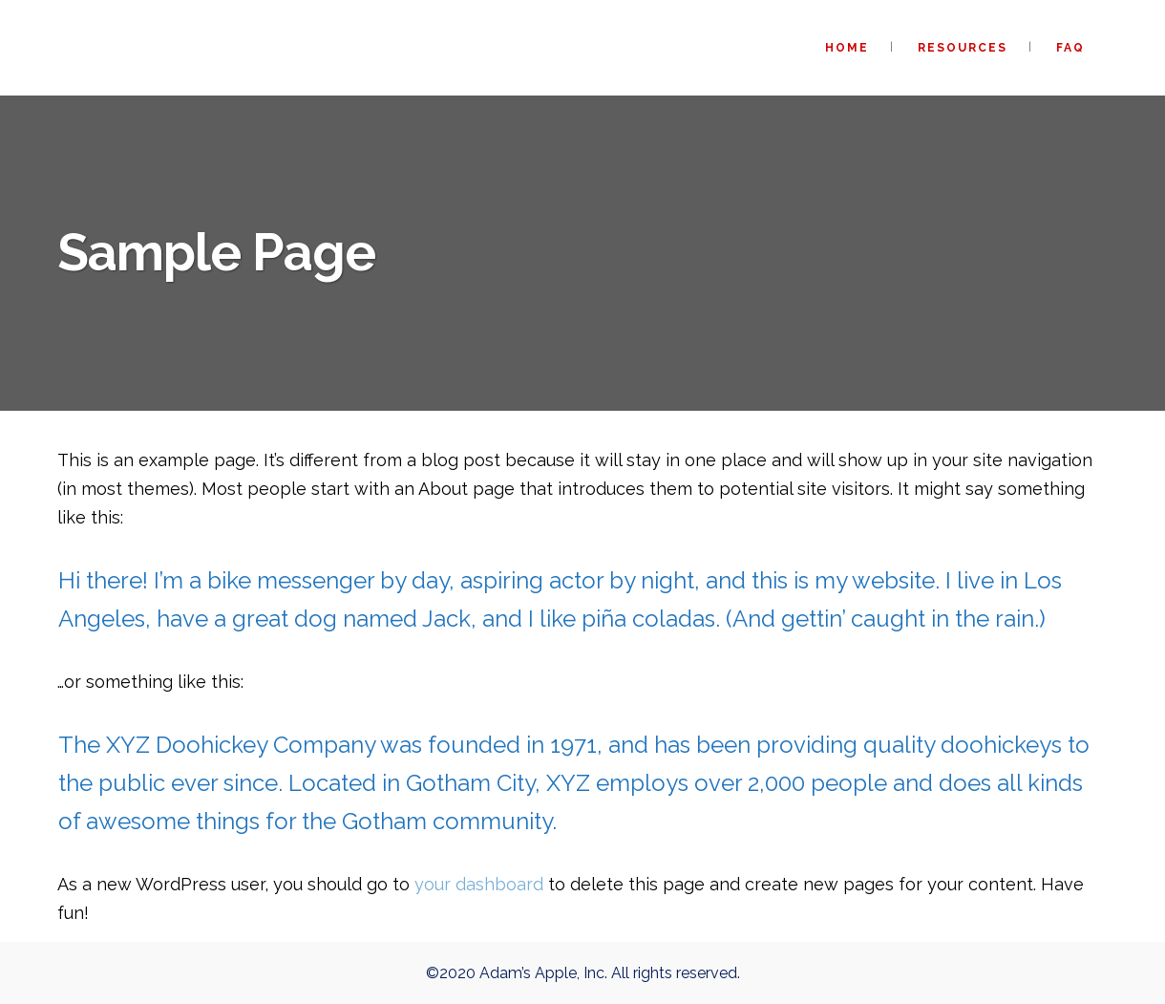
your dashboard (478, 884)
